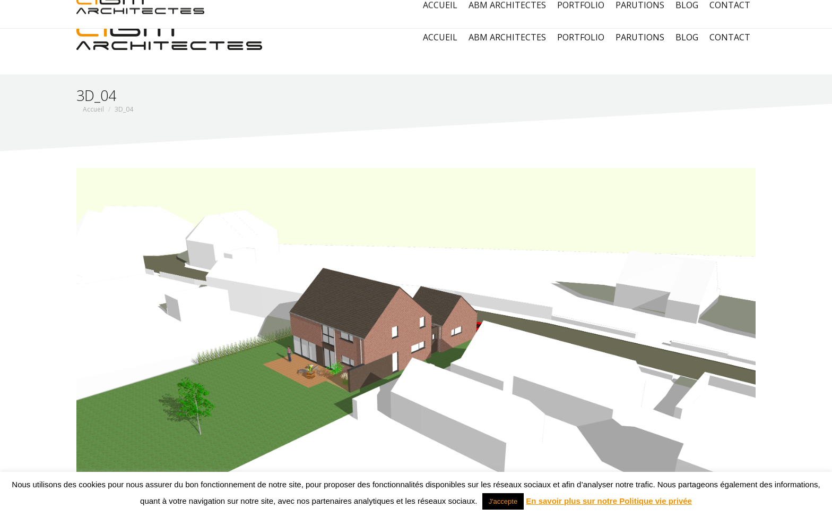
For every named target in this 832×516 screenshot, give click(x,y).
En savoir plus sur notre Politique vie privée (609, 500)
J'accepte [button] (503, 501)
